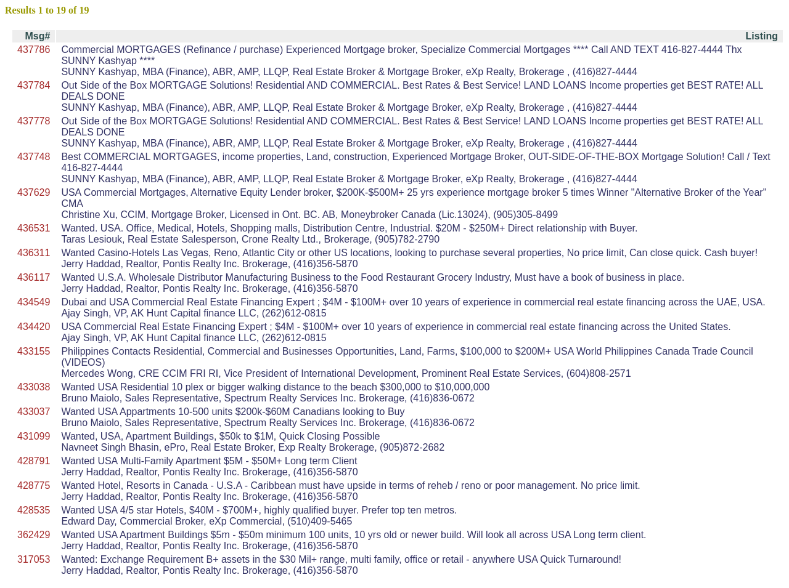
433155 (33, 351)
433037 (33, 411)
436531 (33, 228)
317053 (33, 559)
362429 (33, 535)
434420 (33, 326)
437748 (33, 156)
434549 (33, 302)
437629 (33, 192)
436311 (33, 253)
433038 (33, 387)
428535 (33, 510)
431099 (33, 436)
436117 (33, 277)
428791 (33, 461)
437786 (33, 49)
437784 (33, 85)
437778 (33, 121)
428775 (33, 485)
